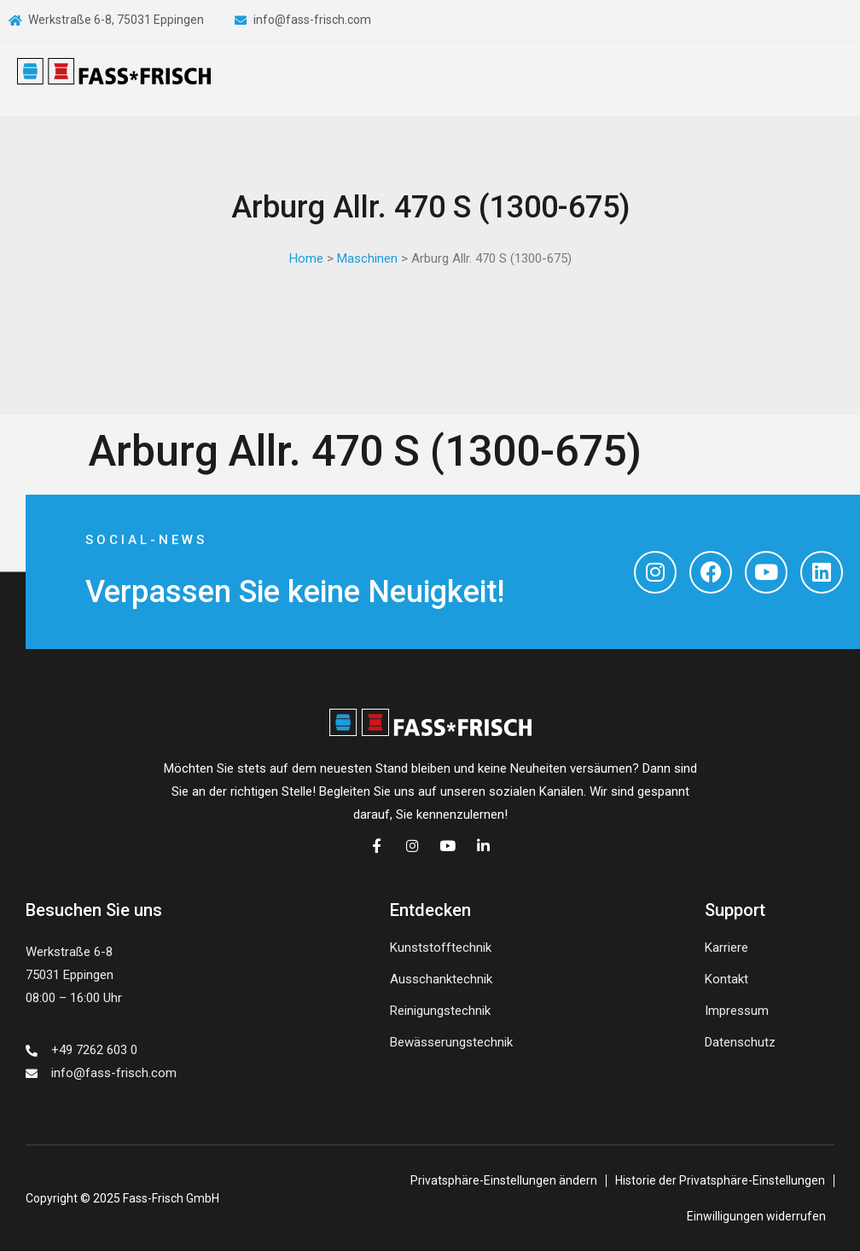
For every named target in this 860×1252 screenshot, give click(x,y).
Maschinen (367, 258)
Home (306, 258)
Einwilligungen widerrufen (756, 1217)
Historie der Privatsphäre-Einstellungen (720, 1181)
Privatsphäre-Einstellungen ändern (503, 1181)
